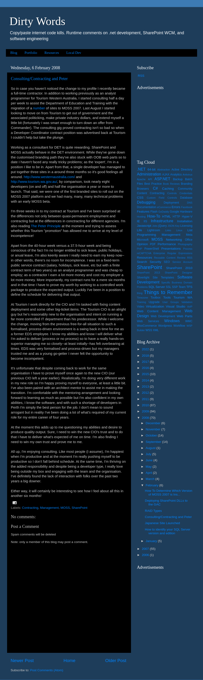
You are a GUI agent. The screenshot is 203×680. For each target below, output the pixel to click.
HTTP (176, 216)
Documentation (146, 207)
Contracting (30, 507)
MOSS (65, 507)
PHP (139, 248)
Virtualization (155, 306)
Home (69, 660)
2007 (146, 549)
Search (142, 262)
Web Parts (184, 316)
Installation (184, 221)
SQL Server (156, 287)
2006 (146, 555)
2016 (146, 368)
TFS (189, 287)
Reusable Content (164, 257)
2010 (146, 405)
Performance (167, 244)
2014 (146, 380)
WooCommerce (147, 325)
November (153, 429)
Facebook (186, 207)
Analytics (176, 174)
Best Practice (153, 183)
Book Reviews (171, 183)
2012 (146, 392)
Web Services (148, 321)
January (152, 541)
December (153, 423)
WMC (188, 321)
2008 (146, 417)
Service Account (182, 262)
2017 (146, 362)
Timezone (142, 297)
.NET (141, 169)
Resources (51, 53)
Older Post (115, 660)
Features (143, 211)
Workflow (179, 325)
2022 (146, 349)
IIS (145, 221)
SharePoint (79, 507)
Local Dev (73, 53)
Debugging (146, 202)
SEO (167, 262)
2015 (146, 374)
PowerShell (151, 248)
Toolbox (156, 297)
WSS (149, 330)
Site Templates (163, 277)
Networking (174, 239)
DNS (189, 202)
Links (168, 230)
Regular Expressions (179, 253)
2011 (146, 399)
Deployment (171, 202)
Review (181, 257)
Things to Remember (168, 292)
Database (186, 197)
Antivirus (187, 174)
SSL (168, 287)
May (149, 466)
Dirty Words (37, 21)
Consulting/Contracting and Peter (39, 78)
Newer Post (22, 660)
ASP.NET (162, 179)
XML (156, 330)
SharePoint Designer (178, 272)
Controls (172, 193)
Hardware (186, 211)
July (149, 454)
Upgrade (154, 302)
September (154, 442)
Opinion (142, 244)
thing (139, 293)
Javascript (144, 225)
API (150, 179)
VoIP (189, 306)
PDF (153, 244)
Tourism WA (182, 297)
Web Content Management (159, 311)
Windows (172, 321)
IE (138, 221)
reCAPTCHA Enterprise (151, 253)
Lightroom (153, 230)
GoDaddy (163, 211)
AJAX (165, 174)
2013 (146, 386)
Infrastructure (162, 221)
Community (185, 188)
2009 (146, 411)
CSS (140, 197)
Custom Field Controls (162, 197)
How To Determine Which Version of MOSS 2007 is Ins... (168, 492)
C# (155, 188)
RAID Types (153, 511)
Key (177, 225)
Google (174, 211)
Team (182, 287)
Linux (179, 230)
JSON (171, 225)
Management (49, 507)
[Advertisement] (166, 121)
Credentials (185, 193)
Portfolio (31, 53)
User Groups (170, 302)
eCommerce (164, 207)
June (149, 460)
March (150, 479)
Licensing (186, 225)
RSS (141, 75)
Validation (186, 302)
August (151, 448)
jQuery (162, 225)
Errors (176, 207)
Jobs (155, 225)
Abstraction (163, 169)
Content (142, 193)
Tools (167, 297)
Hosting (141, 216)
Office (189, 239)
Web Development (163, 316)
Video (140, 306)
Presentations (171, 248)
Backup (178, 179)
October (152, 435)
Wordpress (165, 325)
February (152, 485)
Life (139, 230)
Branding (186, 183)
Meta (189, 234)
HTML (166, 216)
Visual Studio (175, 306)
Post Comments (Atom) (46, 670)
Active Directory (181, 169)
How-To (153, 216)
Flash (153, 211)
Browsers (143, 188)
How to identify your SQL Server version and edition (167, 531)
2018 (146, 355)
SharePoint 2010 (179, 268)
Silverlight (143, 277)
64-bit (152, 169)
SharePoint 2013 (148, 272)
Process (187, 248)
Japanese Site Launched (162, 523)
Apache (141, 179)
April (149, 473)
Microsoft (142, 239)
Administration (149, 174)
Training (141, 302)
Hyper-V (187, 216)
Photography (185, 244)
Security (155, 262)
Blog (13, 53)
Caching (168, 188)
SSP (175, 287)
